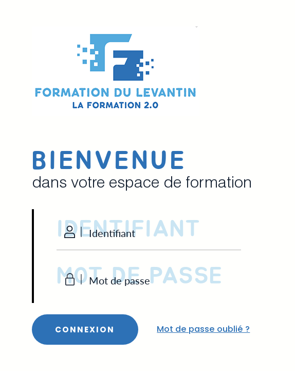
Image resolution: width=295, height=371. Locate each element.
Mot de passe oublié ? (203, 329)
